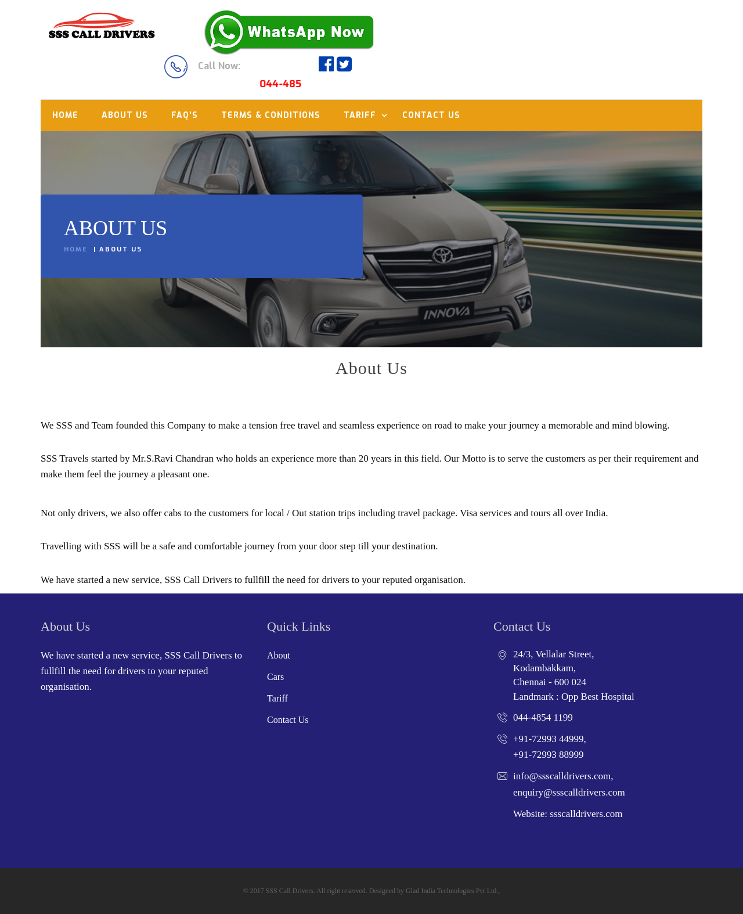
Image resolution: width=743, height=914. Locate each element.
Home (65, 115)
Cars (275, 677)
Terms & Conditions (270, 115)
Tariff (360, 115)
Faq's (184, 115)
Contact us (431, 115)
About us (125, 115)
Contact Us (288, 720)
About (278, 655)
